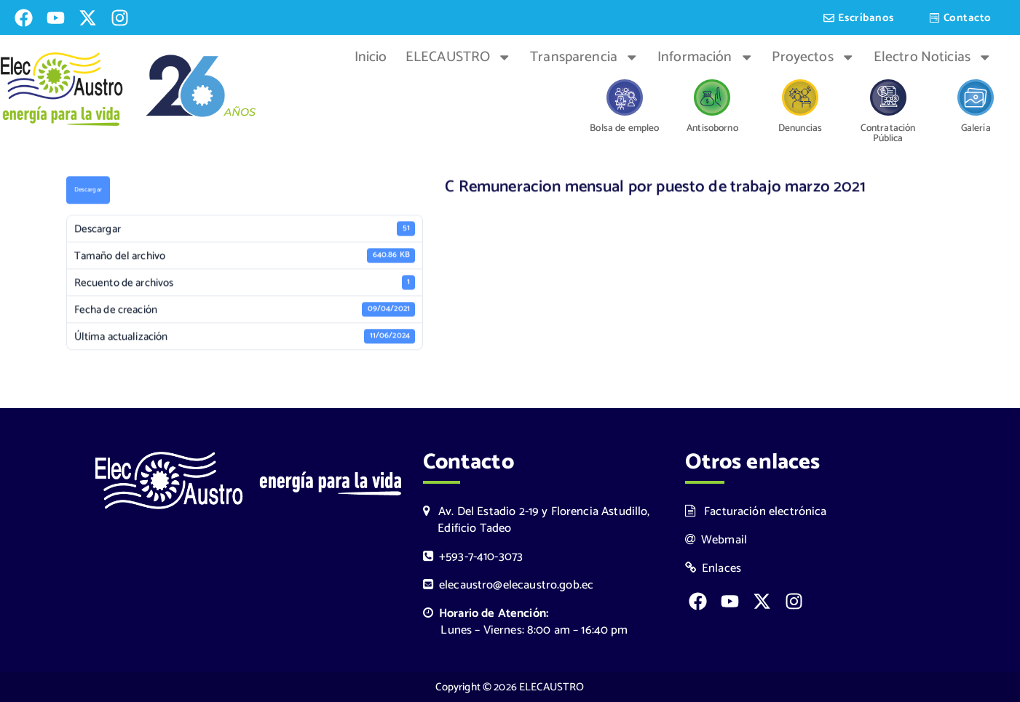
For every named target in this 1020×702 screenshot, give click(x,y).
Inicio (371, 57)
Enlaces (713, 568)
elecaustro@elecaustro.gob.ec (508, 585)
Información (705, 57)
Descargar (88, 191)
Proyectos (813, 57)
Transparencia (584, 57)
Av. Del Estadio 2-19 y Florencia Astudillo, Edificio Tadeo (536, 520)
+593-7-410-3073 (473, 557)
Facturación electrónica (756, 512)
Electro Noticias (933, 57)
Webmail (716, 540)
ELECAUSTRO (459, 57)
